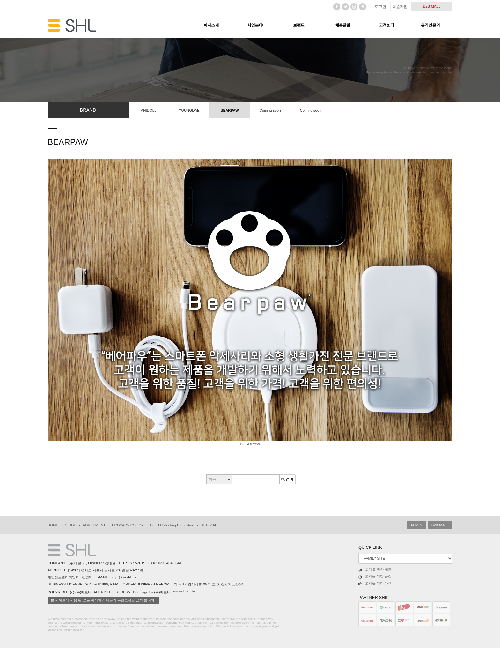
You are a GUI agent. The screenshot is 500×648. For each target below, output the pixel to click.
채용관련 (342, 25)
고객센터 (386, 25)
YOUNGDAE (189, 110)
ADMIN (416, 525)
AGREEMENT (94, 525)
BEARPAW (229, 110)
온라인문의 (430, 25)
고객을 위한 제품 (375, 570)
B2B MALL (431, 6)
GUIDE (70, 525)
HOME (53, 525)
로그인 (380, 7)
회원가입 (400, 7)
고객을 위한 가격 (375, 583)
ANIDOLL (149, 110)
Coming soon (270, 110)
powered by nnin (183, 591)
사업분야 (255, 25)
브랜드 (299, 25)
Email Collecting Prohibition (172, 525)
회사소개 (211, 25)
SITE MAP (209, 525)
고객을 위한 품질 (375, 576)
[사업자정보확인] (230, 584)
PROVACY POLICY (127, 525)
